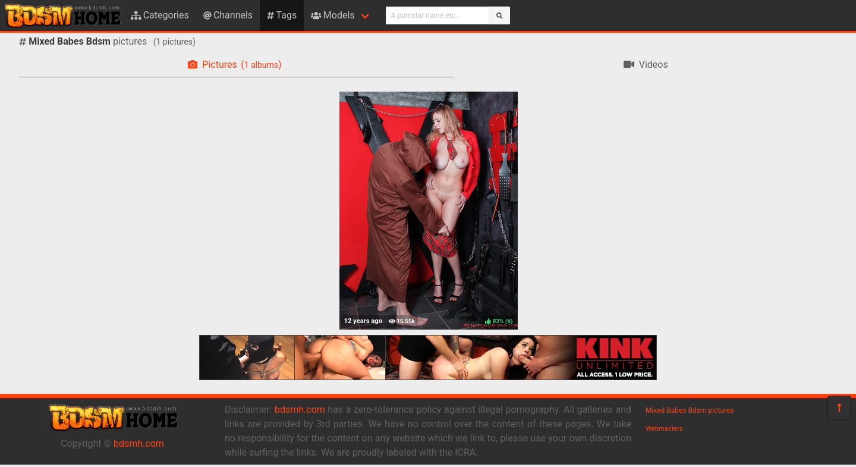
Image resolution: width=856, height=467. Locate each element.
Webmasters (664, 428)
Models (332, 15)
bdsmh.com (139, 443)
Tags (282, 15)
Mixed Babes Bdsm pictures (690, 410)
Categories (160, 15)
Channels (228, 15)
